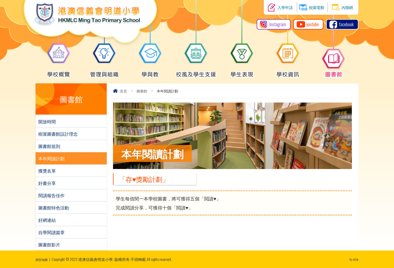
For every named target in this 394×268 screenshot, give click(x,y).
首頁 (123, 91)
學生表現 (241, 71)
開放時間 (47, 121)
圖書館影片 (49, 244)
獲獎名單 (47, 170)
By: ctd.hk (351, 259)
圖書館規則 (49, 146)
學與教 (150, 71)
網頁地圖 (43, 259)
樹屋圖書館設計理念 (58, 133)
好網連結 (47, 220)
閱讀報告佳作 (51, 195)
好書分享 (47, 183)
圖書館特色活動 (53, 207)
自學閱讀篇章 (51, 232)
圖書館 (333, 71)
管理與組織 (104, 71)
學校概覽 (58, 71)
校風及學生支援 (196, 71)
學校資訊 (287, 71)
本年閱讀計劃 (51, 158)
